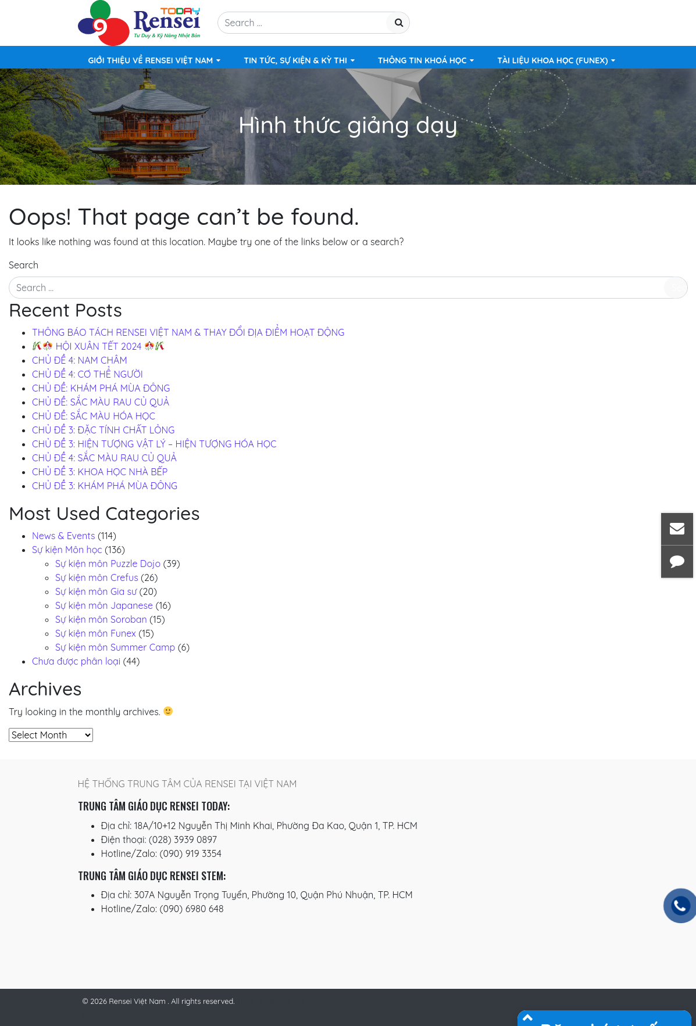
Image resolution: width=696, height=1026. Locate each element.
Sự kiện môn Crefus (96, 577)
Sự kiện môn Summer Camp (115, 647)
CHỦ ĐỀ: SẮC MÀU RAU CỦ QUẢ (100, 402)
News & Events (63, 535)
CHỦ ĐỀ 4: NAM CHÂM (79, 360)
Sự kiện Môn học (67, 549)
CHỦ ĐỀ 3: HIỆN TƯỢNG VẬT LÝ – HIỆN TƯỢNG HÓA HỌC (154, 444)
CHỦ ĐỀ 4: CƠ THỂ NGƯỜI (87, 374)
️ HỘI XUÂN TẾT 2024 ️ (99, 346)
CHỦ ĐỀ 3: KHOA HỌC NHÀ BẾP (99, 472)
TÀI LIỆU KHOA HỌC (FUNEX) (552, 60)
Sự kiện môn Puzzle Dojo (107, 563)
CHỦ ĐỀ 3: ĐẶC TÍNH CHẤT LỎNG (103, 430)
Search (23, 265)
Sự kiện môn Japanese (104, 605)
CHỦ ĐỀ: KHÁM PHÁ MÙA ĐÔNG (101, 388)
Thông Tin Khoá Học (422, 60)
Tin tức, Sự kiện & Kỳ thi (295, 60)
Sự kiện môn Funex (95, 633)
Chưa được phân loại (76, 661)
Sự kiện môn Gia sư (96, 591)
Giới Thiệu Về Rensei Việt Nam (150, 60)
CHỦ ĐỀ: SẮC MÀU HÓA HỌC (93, 416)
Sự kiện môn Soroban (101, 619)
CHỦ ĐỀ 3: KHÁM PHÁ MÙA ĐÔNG (104, 486)
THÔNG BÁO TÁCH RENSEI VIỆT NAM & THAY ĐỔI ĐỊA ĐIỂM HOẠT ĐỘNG (188, 332)
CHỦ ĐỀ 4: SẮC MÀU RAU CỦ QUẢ (104, 458)
